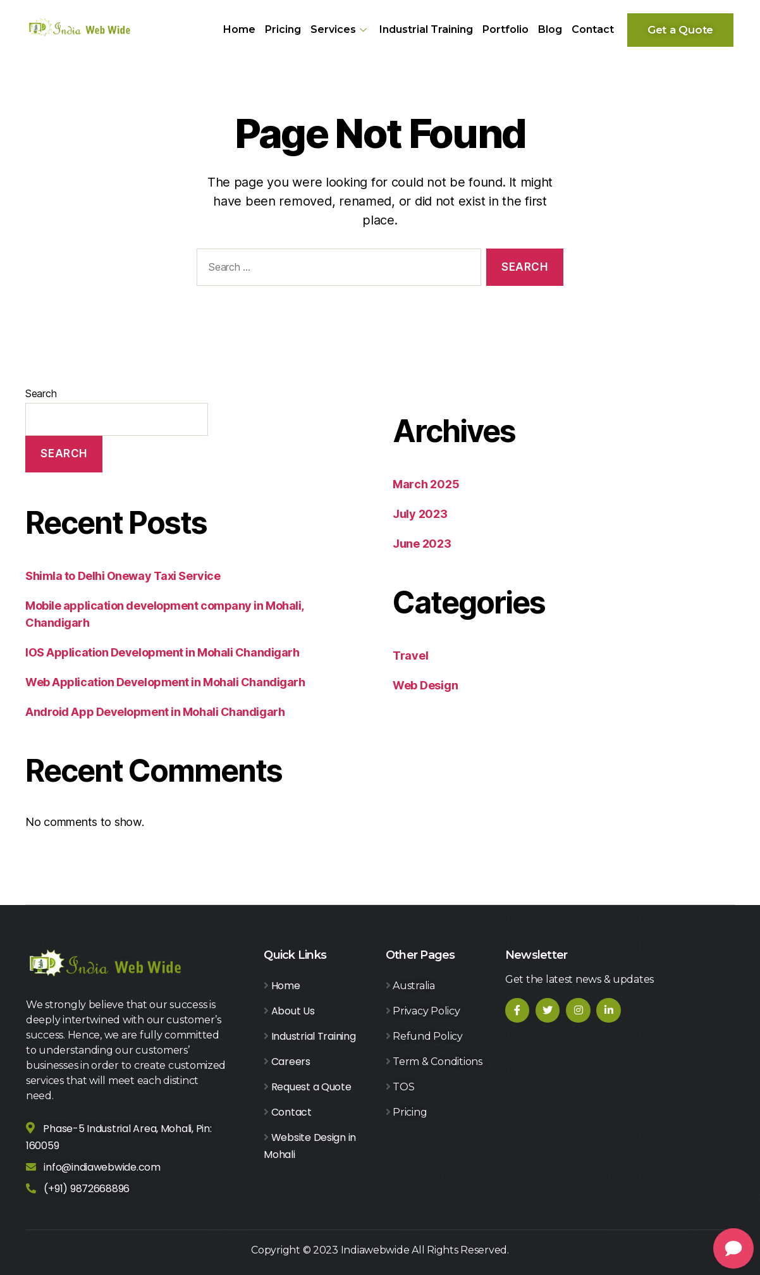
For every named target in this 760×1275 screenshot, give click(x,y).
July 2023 (420, 513)
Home (239, 29)
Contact (593, 29)
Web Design (425, 685)
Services (340, 29)
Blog (550, 29)
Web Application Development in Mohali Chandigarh (165, 682)
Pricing (283, 29)
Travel (410, 655)
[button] (680, 30)
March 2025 (426, 484)
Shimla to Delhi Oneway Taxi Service (122, 575)
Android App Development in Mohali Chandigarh (155, 711)
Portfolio (505, 29)
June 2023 (422, 543)
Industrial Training (426, 29)
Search (40, 393)
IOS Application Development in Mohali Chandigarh (162, 652)
